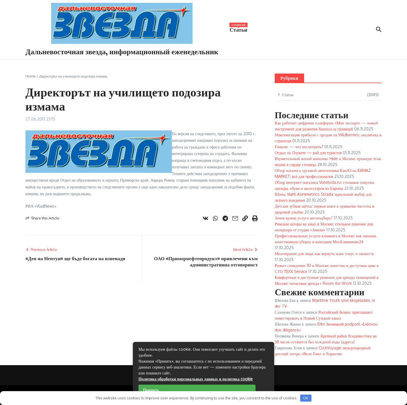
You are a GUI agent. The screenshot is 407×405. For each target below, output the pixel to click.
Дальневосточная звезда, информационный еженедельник (121, 51)
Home (30, 76)
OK (305, 398)
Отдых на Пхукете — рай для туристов (308, 152)
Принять (151, 389)
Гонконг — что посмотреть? (299, 146)
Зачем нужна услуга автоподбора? (304, 218)
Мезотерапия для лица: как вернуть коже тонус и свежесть (324, 253)
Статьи (238, 29)
